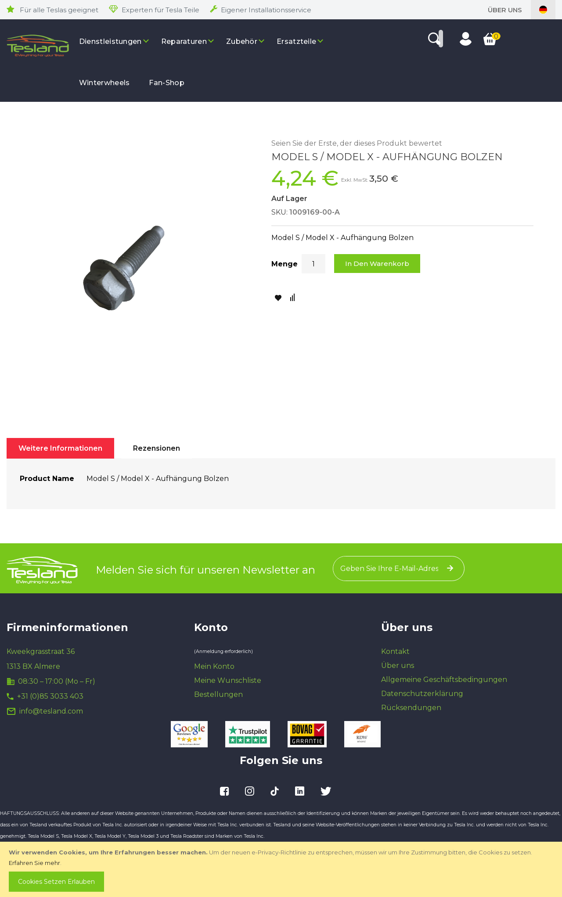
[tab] (60, 448)
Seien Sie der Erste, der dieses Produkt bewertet (356, 143)
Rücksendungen (411, 707)
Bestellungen (218, 694)
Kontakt (395, 651)
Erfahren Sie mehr (34, 862)
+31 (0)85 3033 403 (50, 696)
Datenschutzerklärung (422, 693)
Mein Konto (214, 666)
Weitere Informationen (60, 448)
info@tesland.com (51, 711)
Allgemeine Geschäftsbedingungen (444, 679)
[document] (282, 869)
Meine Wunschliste (227, 680)
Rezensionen (156, 448)
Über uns (505, 10)
